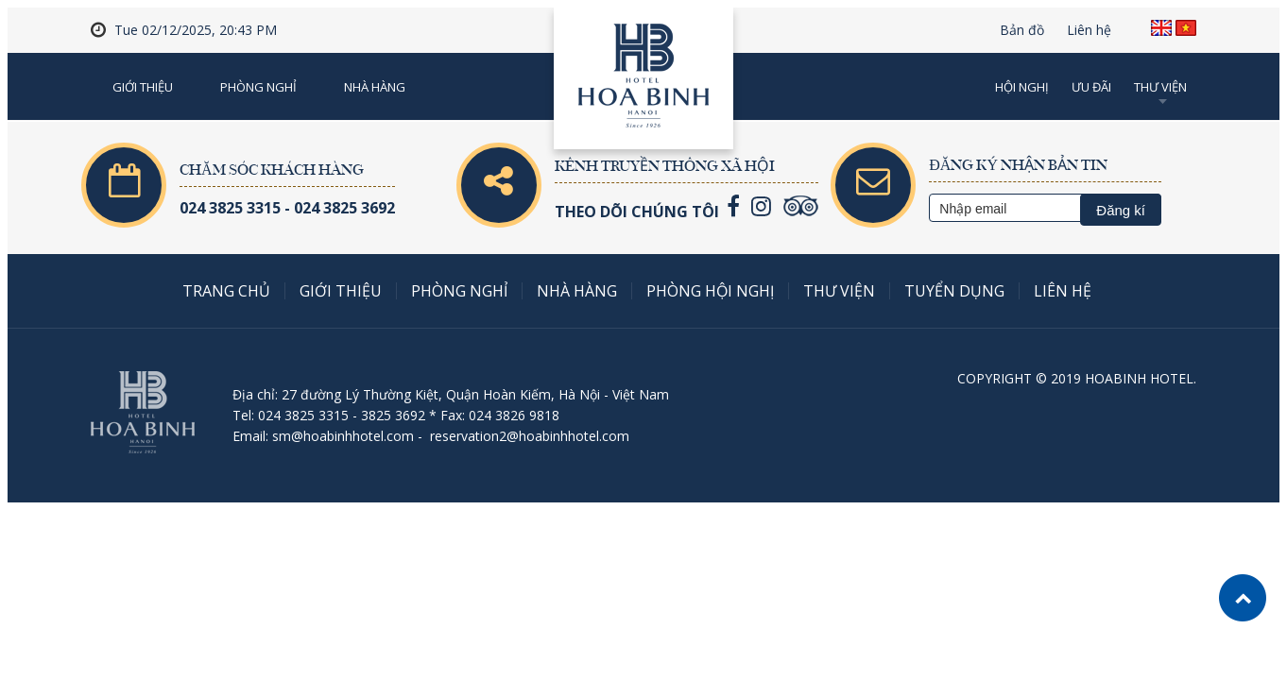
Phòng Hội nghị (710, 290)
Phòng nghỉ (258, 86)
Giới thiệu (142, 86)
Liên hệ (1089, 30)
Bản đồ (1022, 30)
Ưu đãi (1091, 86)
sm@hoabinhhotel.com (343, 436)
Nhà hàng (577, 290)
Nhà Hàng (374, 86)
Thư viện (1160, 86)
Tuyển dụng (954, 290)
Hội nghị (1022, 86)
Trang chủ (226, 290)
